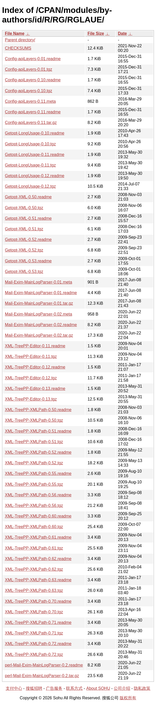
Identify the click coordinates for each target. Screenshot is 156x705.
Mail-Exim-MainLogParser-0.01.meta (38, 282)
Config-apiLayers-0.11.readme (33, 112)
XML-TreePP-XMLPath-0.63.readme (38, 580)
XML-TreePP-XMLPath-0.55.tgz (34, 484)
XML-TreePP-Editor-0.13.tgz (31, 399)
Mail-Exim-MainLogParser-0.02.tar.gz (39, 335)
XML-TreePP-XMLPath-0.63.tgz (34, 590)
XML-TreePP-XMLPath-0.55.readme (38, 473)
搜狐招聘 (34, 688)
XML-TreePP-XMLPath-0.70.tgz (34, 612)
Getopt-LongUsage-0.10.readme (34, 133)
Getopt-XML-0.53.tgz (24, 271)
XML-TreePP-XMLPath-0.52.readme (38, 452)
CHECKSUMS (18, 48)
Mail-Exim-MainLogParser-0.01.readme (41, 293)
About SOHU (98, 688)
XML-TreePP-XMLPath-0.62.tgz (34, 569)
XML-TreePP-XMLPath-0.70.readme (38, 601)
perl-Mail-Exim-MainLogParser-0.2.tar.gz (42, 675)
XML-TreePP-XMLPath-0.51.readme (38, 431)
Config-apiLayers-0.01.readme (33, 59)
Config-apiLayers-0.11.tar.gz (31, 122)
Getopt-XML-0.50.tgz (24, 208)
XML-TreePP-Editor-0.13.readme (35, 388)
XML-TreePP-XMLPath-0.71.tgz (34, 633)
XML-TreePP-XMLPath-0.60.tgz (34, 526)
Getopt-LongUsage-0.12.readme (34, 176)
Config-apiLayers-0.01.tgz (28, 69)
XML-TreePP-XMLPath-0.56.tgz (34, 505)
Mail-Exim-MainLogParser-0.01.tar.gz (39, 303)
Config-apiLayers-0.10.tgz (28, 91)
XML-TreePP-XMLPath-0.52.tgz (34, 463)
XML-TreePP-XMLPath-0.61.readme (38, 537)
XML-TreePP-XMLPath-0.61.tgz (34, 548)
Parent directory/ (20, 40)
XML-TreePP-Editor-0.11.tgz (31, 356)
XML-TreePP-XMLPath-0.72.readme (38, 643)
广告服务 (54, 688)
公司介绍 (122, 688)
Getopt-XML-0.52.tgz (24, 250)
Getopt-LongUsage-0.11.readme (34, 154)
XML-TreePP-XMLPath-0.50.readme (38, 410)
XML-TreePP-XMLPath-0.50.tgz (34, 420)
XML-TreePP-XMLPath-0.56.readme (38, 495)
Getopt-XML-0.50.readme (28, 197)
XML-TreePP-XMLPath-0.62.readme (38, 559)
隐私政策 (142, 688)
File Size (95, 33)
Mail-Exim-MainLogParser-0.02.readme (41, 325)
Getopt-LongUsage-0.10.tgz (30, 144)
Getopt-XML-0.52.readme (28, 239)
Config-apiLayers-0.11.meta (30, 101)
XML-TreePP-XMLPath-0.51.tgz (34, 442)
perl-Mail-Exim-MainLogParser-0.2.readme (44, 665)
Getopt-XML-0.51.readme (28, 218)
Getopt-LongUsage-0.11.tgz (30, 165)
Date (122, 33)
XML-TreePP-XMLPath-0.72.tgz (34, 654)
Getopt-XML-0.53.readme (28, 261)
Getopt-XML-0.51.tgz (24, 229)
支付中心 (14, 688)
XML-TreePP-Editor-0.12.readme (35, 367)
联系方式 (74, 688)
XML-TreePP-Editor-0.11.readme (35, 346)
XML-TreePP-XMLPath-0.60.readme (38, 516)
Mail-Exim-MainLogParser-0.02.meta (38, 314)
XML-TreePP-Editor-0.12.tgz (31, 378)
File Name (14, 33)
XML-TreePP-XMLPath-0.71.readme (38, 622)
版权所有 (128, 698)
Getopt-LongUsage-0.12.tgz (30, 186)
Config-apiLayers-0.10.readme (33, 80)
